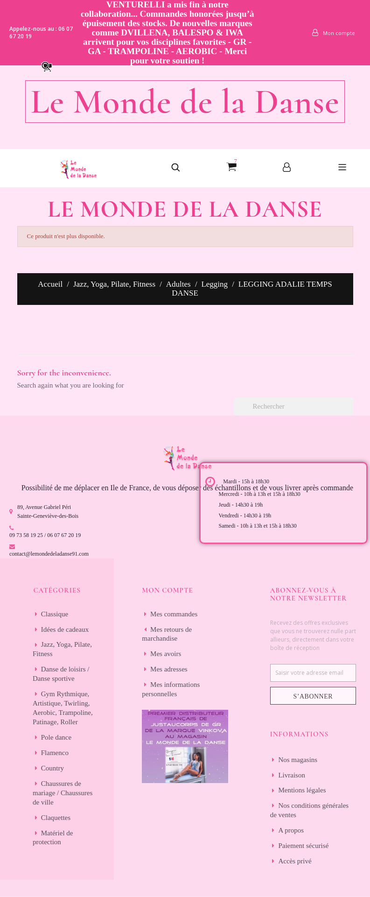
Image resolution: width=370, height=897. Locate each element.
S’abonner (313, 696)
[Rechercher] (293, 406)
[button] (51, 66)
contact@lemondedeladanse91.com (49, 554)
